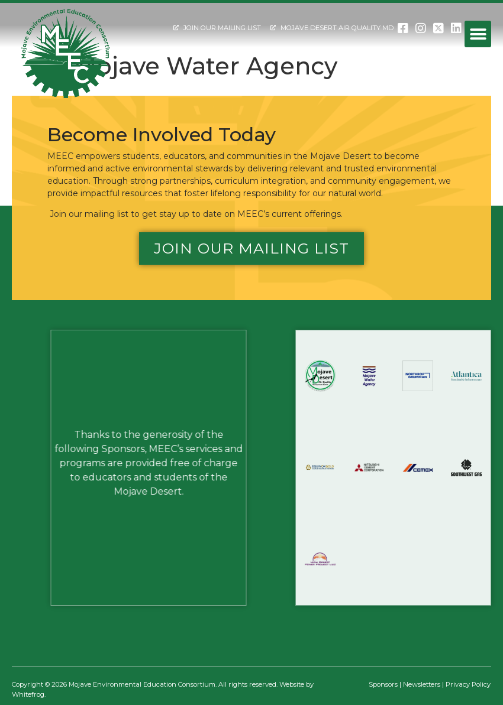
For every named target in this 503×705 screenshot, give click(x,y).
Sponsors (383, 684)
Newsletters (421, 684)
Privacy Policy (468, 684)
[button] (478, 34)
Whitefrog (28, 694)
